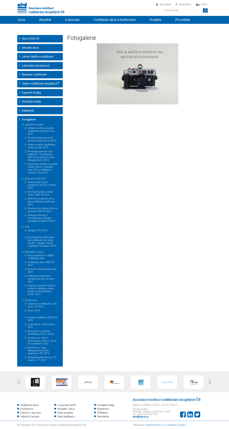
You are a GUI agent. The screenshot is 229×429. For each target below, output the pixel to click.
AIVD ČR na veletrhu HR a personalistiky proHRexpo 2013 (41, 201)
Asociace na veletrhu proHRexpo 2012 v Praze (41, 332)
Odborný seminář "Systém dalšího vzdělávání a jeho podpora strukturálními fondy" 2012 (42, 290)
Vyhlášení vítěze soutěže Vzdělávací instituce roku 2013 (41, 131)
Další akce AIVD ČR (35, 178)
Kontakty (87, 27)
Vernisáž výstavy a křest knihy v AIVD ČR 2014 (40, 193)
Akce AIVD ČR (30, 38)
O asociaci (72, 20)
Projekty (155, 20)
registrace (185, 4)
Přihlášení (102, 412)
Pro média (182, 20)
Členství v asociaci (30, 412)
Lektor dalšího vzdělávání (37, 56)
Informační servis (30, 27)
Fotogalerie (29, 119)
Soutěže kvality (31, 101)
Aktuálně (45, 20)
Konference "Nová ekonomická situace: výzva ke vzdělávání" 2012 (42, 340)
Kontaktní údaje (105, 405)
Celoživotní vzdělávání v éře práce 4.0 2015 (42, 305)
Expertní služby (31, 92)
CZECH (204, 4)
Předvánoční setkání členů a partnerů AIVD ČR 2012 (42, 210)
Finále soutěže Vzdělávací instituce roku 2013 (41, 146)
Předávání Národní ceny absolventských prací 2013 (42, 139)
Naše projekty (65, 412)
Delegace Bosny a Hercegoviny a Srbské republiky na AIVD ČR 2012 (41, 218)
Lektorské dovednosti (35, 65)
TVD (27, 227)
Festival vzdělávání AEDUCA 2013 (42, 319)
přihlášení (165, 4)
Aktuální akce (30, 47)
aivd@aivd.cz (140, 416)
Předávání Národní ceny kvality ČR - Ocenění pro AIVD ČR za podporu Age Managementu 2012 (41, 155)
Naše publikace (66, 416)
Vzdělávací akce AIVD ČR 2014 (41, 264)
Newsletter (103, 416)
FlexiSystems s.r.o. (155, 424)
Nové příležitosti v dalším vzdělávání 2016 (41, 257)
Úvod (21, 20)
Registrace (103, 408)
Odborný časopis (29, 416)
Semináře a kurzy (34, 252)
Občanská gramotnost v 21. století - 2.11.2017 (42, 359)
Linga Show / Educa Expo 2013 (41, 326)
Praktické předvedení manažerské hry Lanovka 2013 (41, 279)
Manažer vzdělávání (34, 74)
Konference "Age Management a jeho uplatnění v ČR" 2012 (38, 350)
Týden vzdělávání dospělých (40, 83)
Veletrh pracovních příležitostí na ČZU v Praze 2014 (42, 185)
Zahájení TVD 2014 (37, 230)
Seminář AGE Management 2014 (42, 270)
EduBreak (28, 110)
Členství (61, 27)
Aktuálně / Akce (66, 408)
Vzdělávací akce (29, 405)
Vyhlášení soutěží (34, 124)
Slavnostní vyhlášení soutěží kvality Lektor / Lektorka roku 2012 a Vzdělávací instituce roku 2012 (42, 168)
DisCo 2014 (34, 310)
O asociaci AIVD (66, 405)
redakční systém (176, 424)
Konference (31, 300)
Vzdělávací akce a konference (115, 20)
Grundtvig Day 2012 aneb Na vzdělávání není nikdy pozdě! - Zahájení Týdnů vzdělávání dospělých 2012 (42, 241)
